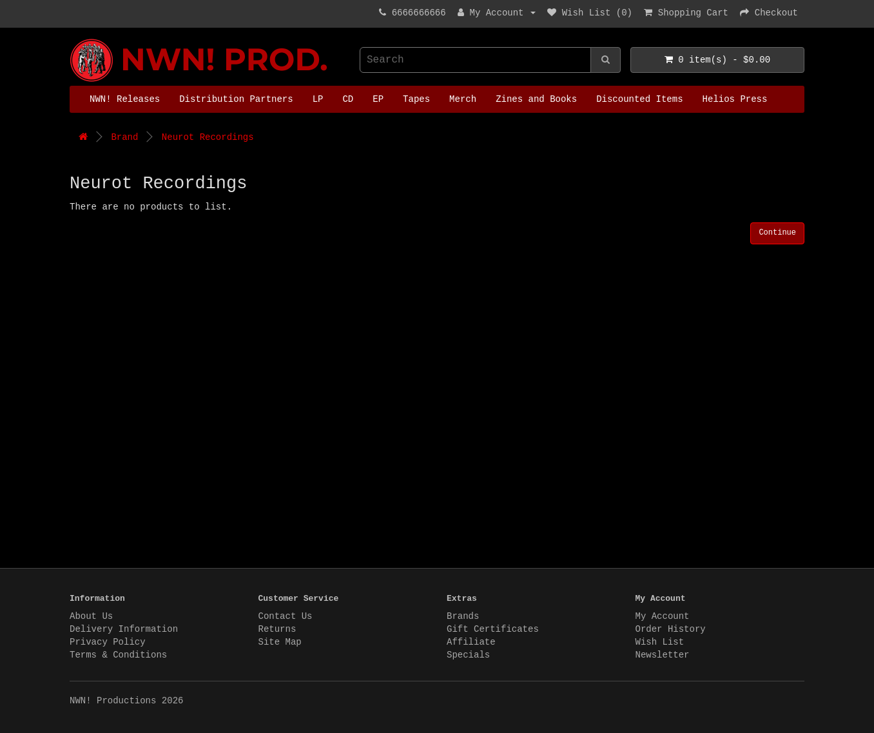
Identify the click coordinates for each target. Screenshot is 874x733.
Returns (277, 629)
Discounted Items (639, 99)
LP (318, 99)
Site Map (280, 642)
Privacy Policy (108, 642)
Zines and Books (536, 99)
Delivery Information (124, 629)
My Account (663, 616)
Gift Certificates (493, 629)
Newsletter (663, 655)
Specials (468, 655)
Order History (671, 629)
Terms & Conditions (118, 655)
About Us (91, 616)
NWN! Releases (125, 99)
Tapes (416, 99)
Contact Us (285, 616)
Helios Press (735, 99)
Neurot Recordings (208, 137)
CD (347, 99)
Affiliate (471, 642)
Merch (462, 99)
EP (378, 99)
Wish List (660, 642)
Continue (777, 232)
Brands (463, 616)
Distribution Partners (236, 99)
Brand (124, 137)
